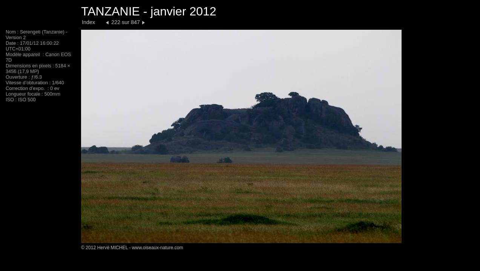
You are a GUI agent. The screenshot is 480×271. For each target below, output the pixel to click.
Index (88, 22)
